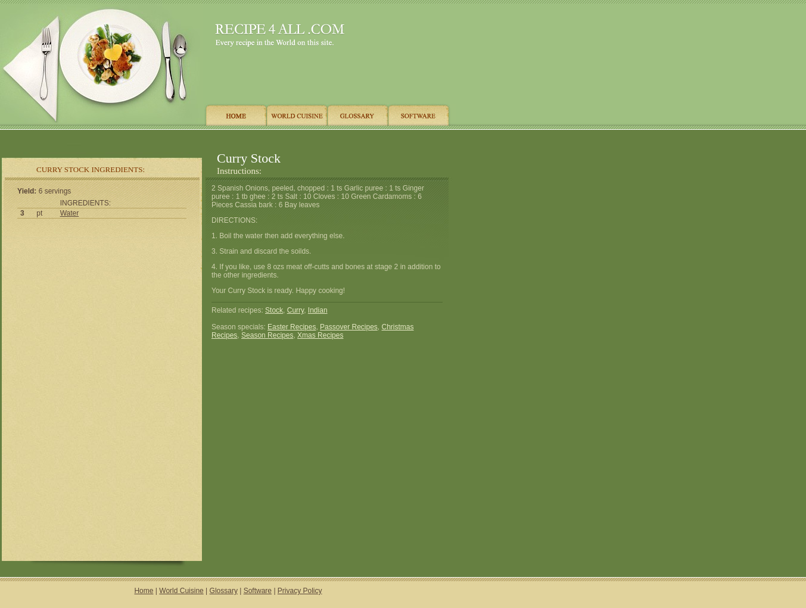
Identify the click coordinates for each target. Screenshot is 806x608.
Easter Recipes (291, 327)
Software (258, 591)
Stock (274, 310)
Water (69, 213)
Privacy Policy (300, 591)
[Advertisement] (226, 138)
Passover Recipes (349, 327)
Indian (318, 310)
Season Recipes (267, 335)
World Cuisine (181, 591)
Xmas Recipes (320, 335)
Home (143, 591)
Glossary (224, 591)
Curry (295, 310)
